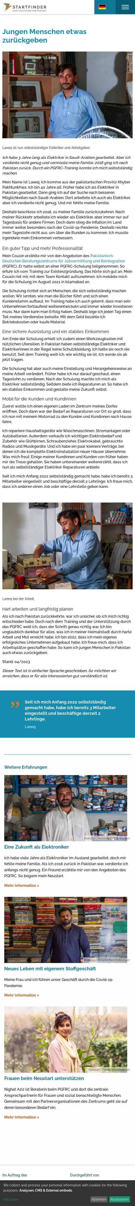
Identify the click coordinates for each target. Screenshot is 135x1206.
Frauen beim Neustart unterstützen (44, 1078)
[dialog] (67, 1193)
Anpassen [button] (10, 1199)
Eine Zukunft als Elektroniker (36, 847)
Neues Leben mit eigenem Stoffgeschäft (50, 969)
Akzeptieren (119, 1199)
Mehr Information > (21, 885)
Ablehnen (98, 1199)
